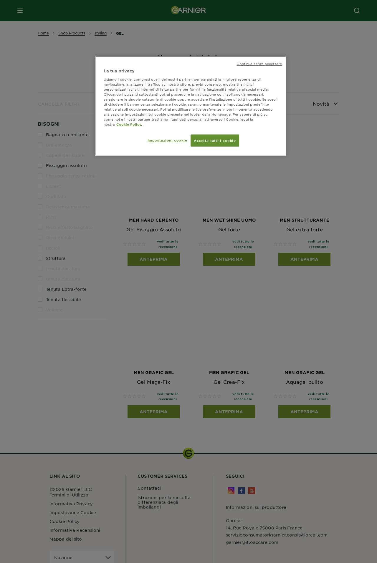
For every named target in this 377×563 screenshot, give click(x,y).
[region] (190, 106)
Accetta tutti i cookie (215, 140)
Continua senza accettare (259, 64)
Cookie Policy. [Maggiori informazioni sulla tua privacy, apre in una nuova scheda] (129, 124)
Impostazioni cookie (167, 140)
